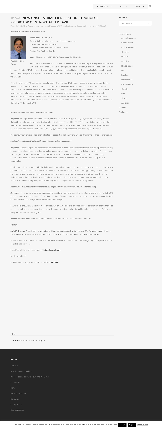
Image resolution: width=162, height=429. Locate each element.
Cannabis (125, 52)
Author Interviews (35, 26)
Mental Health (127, 84)
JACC (59, 26)
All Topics (125, 103)
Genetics (125, 61)
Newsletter (15, 399)
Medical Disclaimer (18, 393)
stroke (34, 341)
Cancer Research (128, 47)
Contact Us (139, 6)
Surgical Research (77, 26)
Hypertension (127, 80)
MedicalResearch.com (51, 250)
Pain (123, 94)
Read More (142, 425)
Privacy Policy (16, 404)
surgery (41, 341)
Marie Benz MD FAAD (97, 26)
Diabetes (125, 57)
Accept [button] (122, 425)
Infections (125, 75)
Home (13, 388)
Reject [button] (131, 425)
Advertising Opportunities (21, 371)
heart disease (23, 341)
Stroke (65, 26)
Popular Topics (104, 6)
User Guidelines (17, 410)
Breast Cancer (127, 43)
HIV (122, 71)
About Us (123, 6)
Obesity (124, 89)
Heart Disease (50, 26)
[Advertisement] (62, 298)
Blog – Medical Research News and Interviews (30, 377)
